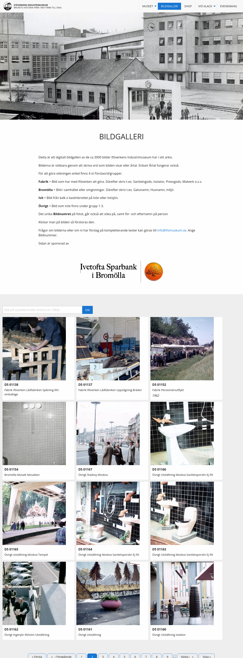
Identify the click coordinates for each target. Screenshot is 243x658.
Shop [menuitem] (188, 6)
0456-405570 (134, 603)
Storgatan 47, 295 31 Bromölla (146, 608)
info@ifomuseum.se (171, 230)
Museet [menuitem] (147, 6)
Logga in (191, 608)
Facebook (192, 599)
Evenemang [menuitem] (228, 6)
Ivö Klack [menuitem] (205, 6)
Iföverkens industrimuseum (31, 5)
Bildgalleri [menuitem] (169, 6)
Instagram (192, 603)
